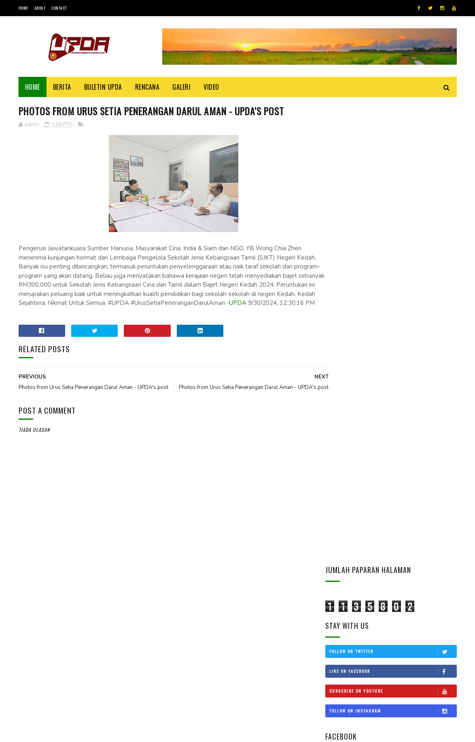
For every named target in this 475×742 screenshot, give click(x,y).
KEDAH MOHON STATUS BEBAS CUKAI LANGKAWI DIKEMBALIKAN (414, 487)
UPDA (125, 313)
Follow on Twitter (392, 190)
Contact (59, 8)
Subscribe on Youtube (392, 230)
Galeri (181, 87)
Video (211, 87)
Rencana (147, 87)
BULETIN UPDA (103, 87)
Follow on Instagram (392, 250)
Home (23, 8)
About (40, 8)
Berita (62, 87)
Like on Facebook (392, 210)
